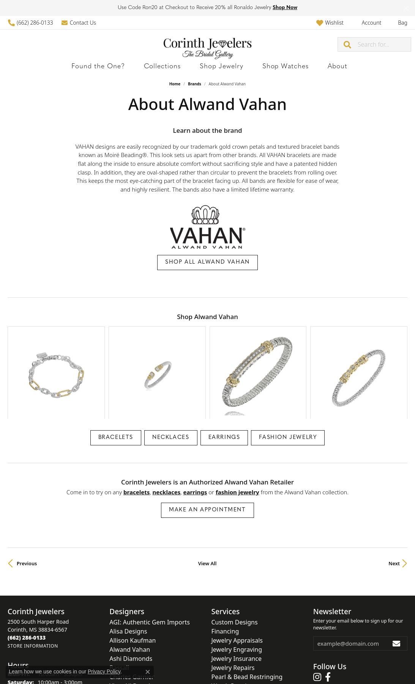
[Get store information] (33, 584)
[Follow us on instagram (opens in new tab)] (317, 615)
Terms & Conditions (215, 664)
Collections (174, 66)
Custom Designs (234, 561)
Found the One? (126, 66)
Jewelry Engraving (236, 588)
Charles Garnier (131, 615)
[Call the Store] (27, 576)
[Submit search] (348, 44)
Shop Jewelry (218, 66)
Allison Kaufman (132, 579)
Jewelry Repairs (233, 606)
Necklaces (170, 376)
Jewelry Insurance (236, 597)
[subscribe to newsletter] (397, 582)
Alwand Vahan (129, 588)
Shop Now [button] (285, 8)
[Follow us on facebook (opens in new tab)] (328, 615)
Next (394, 501)
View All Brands (131, 624)
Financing (225, 570)
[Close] (405, 8)
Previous (27, 501)
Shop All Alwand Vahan (207, 262)
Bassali (119, 606)
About (304, 66)
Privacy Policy (170, 664)
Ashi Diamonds (130, 597)
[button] (330, 22)
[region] (207, 341)
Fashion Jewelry (288, 376)
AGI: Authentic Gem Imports (149, 561)
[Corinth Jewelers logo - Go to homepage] (207, 44)
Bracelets (115, 376)
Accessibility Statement (271, 664)
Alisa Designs (128, 570)
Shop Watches (266, 66)
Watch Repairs (231, 624)
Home (175, 83)
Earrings (224, 376)
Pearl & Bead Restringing (247, 615)
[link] (30, 22)
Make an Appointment (207, 448)
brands (194, 83)
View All (207, 501)
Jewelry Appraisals (237, 579)
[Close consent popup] (147, 672)
